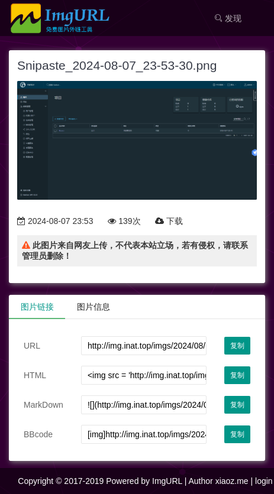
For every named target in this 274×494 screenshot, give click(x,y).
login (264, 481)
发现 (227, 18)
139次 (124, 221)
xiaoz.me (232, 481)
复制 (237, 346)
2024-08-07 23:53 (55, 221)
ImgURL (167, 481)
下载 (169, 221)
